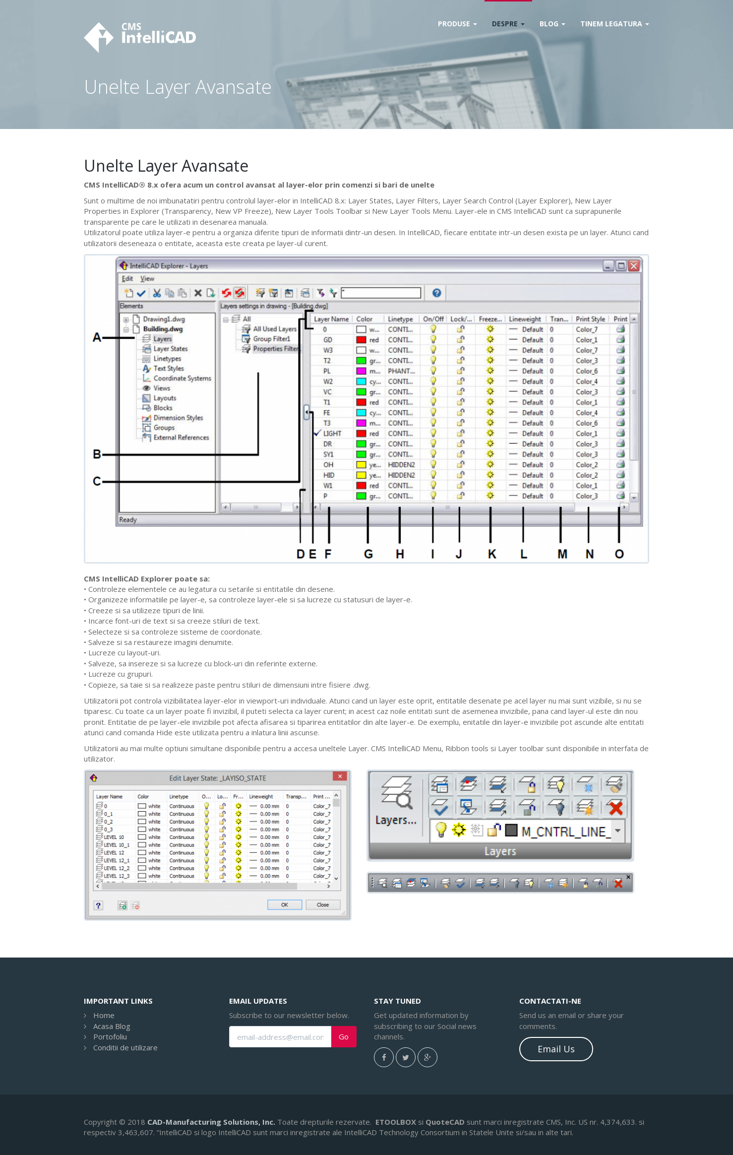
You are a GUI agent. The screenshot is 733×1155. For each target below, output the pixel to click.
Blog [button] (552, 23)
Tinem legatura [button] (614, 23)
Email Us (556, 1049)
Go (344, 1036)
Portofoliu (110, 1036)
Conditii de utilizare (125, 1047)
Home (104, 1015)
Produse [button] (457, 23)
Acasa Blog (111, 1026)
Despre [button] (508, 23)
